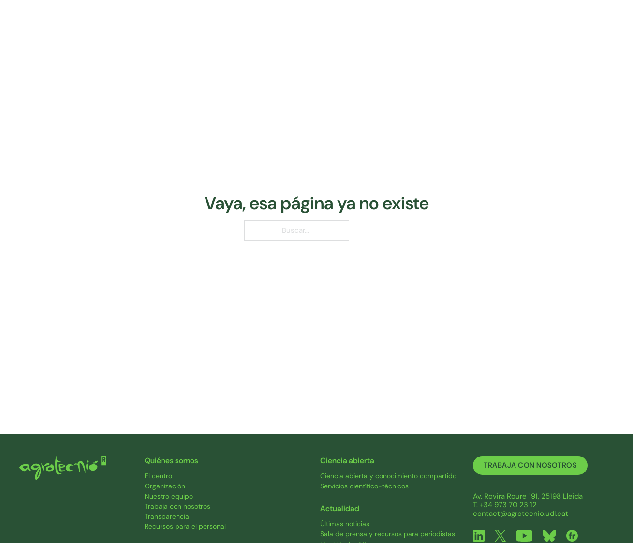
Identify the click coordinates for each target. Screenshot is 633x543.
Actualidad (488, 29)
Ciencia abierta (411, 29)
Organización (165, 486)
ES (604, 29)
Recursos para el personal (185, 526)
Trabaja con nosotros (177, 506)
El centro (158, 476)
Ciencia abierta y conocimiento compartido (388, 476)
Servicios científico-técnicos (364, 486)
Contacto (555, 29)
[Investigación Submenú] (293, 29)
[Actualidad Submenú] (513, 29)
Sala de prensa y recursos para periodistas (387, 534)
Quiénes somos (184, 29)
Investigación (264, 29)
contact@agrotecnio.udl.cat (520, 513)
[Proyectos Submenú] (360, 29)
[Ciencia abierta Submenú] (443, 29)
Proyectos (336, 29)
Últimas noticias (344, 524)
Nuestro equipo (169, 496)
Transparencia (167, 517)
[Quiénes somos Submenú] (216, 29)
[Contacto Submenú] (578, 29)
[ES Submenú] (613, 29)
